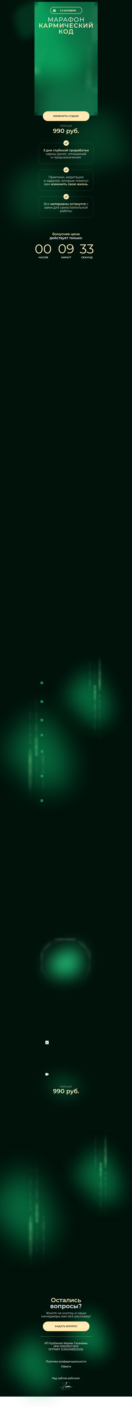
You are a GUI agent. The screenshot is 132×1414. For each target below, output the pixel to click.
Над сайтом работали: (66, 1378)
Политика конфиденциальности (66, 1361)
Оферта (66, 1366)
